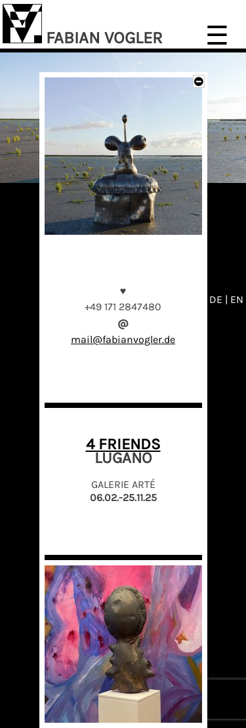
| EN (234, 299)
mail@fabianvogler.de (123, 339)
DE (217, 299)
